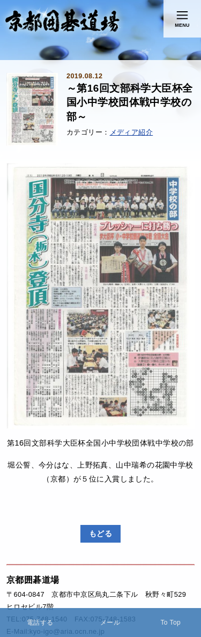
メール (110, 622)
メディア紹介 (131, 132)
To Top (170, 622)
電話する (40, 622)
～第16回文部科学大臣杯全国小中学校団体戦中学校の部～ (129, 102)
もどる (100, 533)
